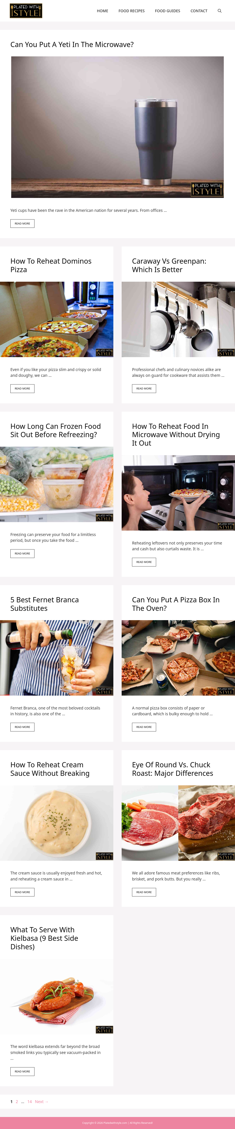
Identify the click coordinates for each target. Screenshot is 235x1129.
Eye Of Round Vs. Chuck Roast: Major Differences (172, 769)
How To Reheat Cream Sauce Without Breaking (51, 769)
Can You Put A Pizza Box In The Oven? (176, 604)
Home (102, 10)
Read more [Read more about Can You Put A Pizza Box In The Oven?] (144, 727)
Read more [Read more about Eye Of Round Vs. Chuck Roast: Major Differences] (144, 892)
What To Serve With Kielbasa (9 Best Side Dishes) (44, 938)
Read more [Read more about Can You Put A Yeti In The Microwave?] (22, 223)
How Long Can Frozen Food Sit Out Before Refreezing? (55, 430)
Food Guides (167, 10)
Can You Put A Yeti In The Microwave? (72, 44)
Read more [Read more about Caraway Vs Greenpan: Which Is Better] (144, 388)
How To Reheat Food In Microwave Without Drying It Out (176, 434)
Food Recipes (132, 10)
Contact (199, 10)
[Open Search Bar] (220, 11)
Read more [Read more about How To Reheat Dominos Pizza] (22, 388)
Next (42, 1101)
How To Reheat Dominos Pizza (51, 265)
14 (30, 1101)
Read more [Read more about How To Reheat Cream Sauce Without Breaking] (22, 892)
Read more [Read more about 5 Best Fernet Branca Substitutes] (22, 727)
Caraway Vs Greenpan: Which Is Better (169, 265)
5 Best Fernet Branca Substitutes (44, 604)
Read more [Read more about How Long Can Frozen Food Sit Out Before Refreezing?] (22, 553)
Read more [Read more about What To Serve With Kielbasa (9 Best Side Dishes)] (22, 1071)
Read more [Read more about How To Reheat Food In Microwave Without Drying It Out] (144, 562)
